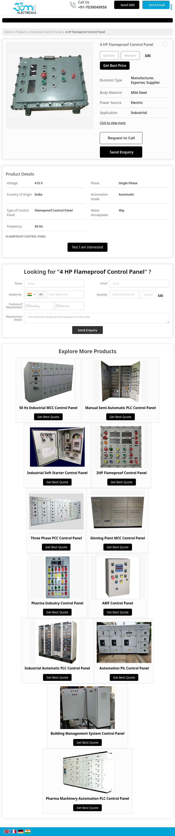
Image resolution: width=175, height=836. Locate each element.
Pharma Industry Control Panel (57, 603)
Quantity (102, 294)
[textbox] (130, 55)
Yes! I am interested (87, 247)
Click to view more (113, 123)
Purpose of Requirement (14, 306)
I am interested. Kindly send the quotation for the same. (96, 318)
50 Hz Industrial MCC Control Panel (48, 408)
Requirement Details (14, 318)
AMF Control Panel (117, 603)
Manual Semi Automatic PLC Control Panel (120, 408)
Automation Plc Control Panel (124, 668)
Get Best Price (114, 65)
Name (18, 283)
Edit (148, 55)
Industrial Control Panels (46, 32)
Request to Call (121, 137)
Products (21, 32)
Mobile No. (15, 294)
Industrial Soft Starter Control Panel (57, 473)
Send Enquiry (121, 152)
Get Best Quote (48, 417)
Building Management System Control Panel (87, 733)
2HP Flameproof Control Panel (121, 473)
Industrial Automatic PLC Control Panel (57, 668)
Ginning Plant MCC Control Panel (117, 538)
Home (8, 32)
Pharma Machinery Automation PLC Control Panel (87, 798)
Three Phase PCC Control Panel (56, 538)
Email (103, 283)
